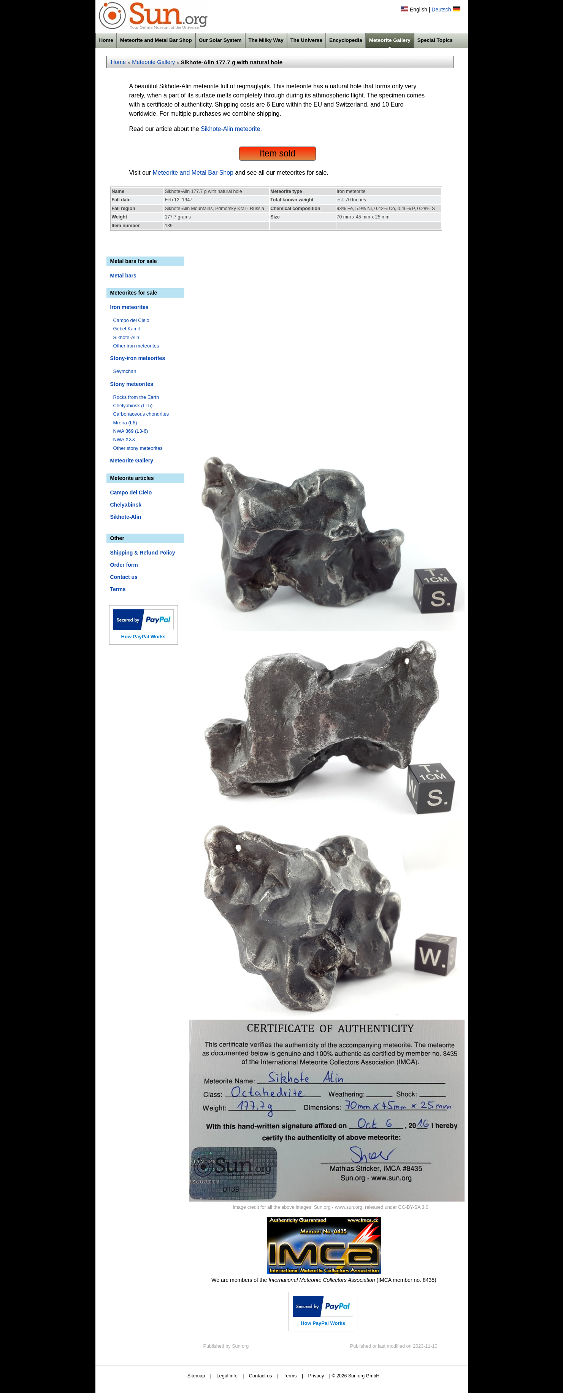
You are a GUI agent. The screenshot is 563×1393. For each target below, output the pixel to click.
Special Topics (435, 40)
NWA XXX (124, 439)
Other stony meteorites (138, 448)
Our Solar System (220, 40)
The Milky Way (266, 40)
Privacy (316, 1376)
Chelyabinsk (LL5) (133, 405)
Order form (124, 565)
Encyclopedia (345, 40)
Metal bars (123, 276)
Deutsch (441, 9)
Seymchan (124, 371)
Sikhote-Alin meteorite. (231, 129)
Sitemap (196, 1376)
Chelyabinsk (125, 505)
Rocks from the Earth (136, 397)
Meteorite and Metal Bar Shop (156, 40)
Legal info (227, 1376)
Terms (118, 589)
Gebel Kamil (126, 329)
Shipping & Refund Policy (142, 553)
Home (106, 40)
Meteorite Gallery (390, 40)
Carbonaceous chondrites (141, 414)
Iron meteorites (129, 307)
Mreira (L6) (125, 423)
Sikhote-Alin (126, 337)
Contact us (124, 577)
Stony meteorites (132, 384)
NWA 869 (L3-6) (130, 431)
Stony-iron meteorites (137, 358)
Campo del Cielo (131, 320)
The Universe (306, 40)
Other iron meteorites (136, 346)
